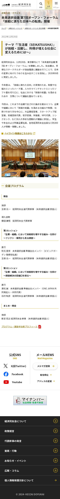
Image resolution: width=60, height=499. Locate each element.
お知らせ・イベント (15, 28)
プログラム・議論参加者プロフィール (19, 326)
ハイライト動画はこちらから (18, 133)
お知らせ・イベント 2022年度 (35, 28)
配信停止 (44, 374)
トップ (4, 28)
